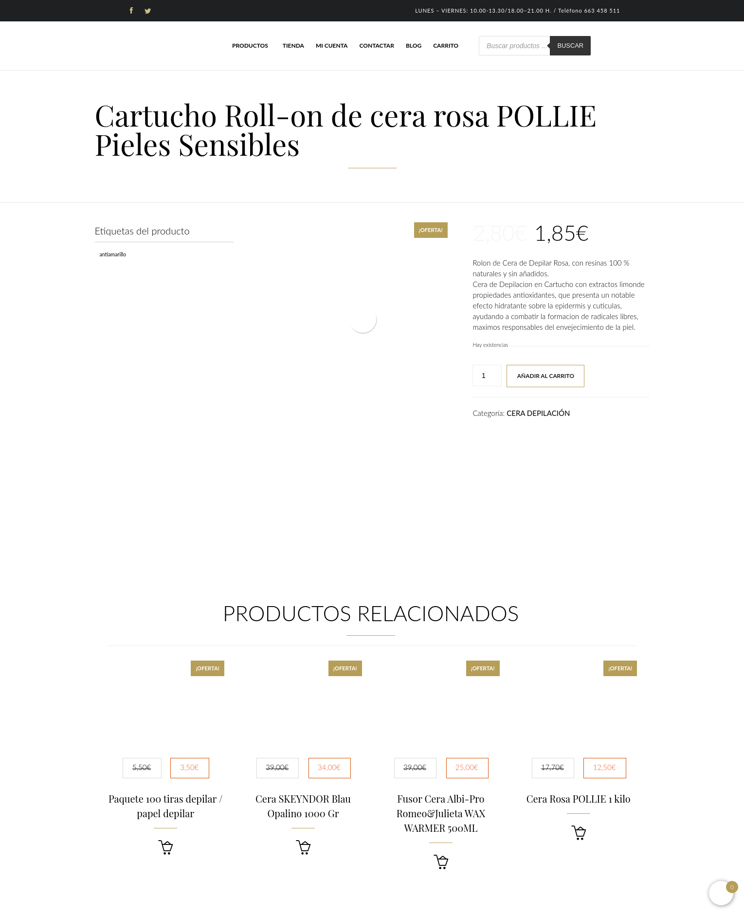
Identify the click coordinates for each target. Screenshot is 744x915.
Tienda (293, 45)
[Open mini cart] (721, 893)
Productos (250, 45)
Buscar (570, 45)
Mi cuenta (332, 45)
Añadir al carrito (545, 375)
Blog (413, 45)
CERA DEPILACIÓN (538, 413)
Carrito (445, 45)
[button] (165, 847)
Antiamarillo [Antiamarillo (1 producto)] (113, 254)
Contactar (376, 45)
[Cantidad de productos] (487, 375)
